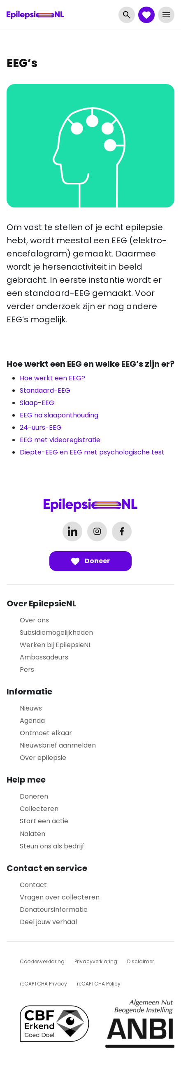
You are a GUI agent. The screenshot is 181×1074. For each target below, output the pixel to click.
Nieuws (31, 708)
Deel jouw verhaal (48, 922)
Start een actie (44, 821)
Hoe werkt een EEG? (52, 378)
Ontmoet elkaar (46, 733)
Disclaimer (140, 961)
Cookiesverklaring (42, 961)
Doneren (34, 796)
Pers (27, 669)
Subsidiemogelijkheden (56, 632)
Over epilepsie (43, 757)
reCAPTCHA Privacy (43, 983)
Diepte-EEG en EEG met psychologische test (92, 452)
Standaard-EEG (45, 390)
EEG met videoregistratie (60, 440)
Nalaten (32, 834)
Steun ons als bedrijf (52, 846)
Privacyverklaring (95, 961)
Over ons (34, 620)
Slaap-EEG (37, 403)
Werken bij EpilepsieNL (55, 645)
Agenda (32, 720)
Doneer (90, 561)
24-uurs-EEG (41, 427)
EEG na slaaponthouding (59, 415)
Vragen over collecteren (60, 897)
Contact (33, 885)
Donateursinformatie (54, 909)
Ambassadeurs (44, 657)
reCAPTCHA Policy (99, 983)
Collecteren (39, 808)
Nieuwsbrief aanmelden (58, 745)
